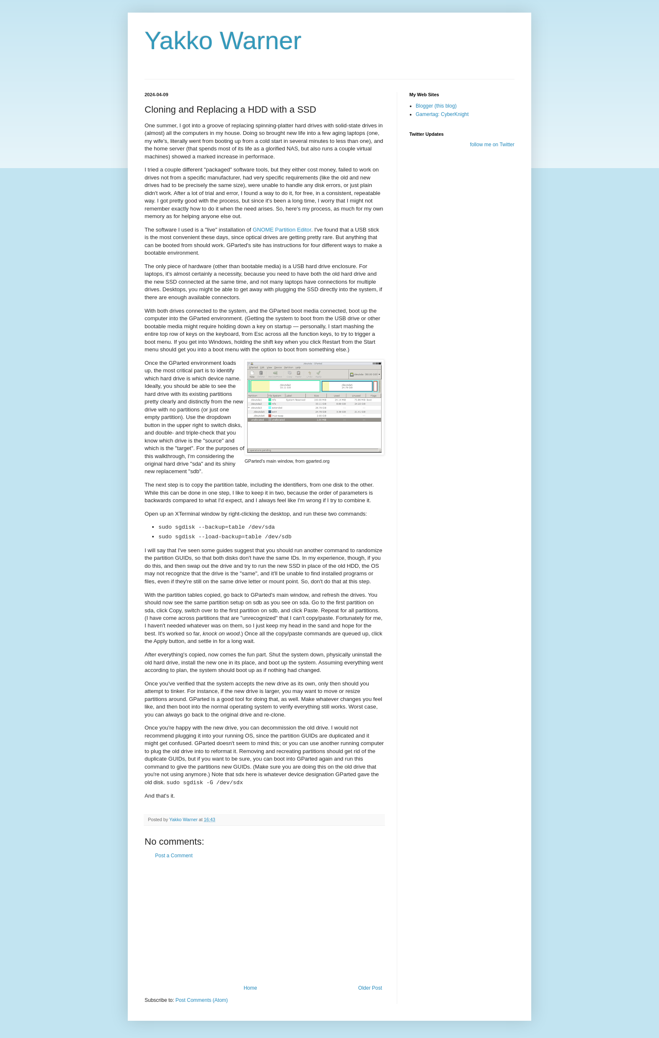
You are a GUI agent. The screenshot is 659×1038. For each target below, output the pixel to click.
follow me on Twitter (492, 145)
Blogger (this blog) (436, 106)
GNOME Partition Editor (282, 230)
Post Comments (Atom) (201, 1000)
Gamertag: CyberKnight (442, 114)
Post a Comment (173, 856)
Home (250, 988)
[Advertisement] (264, 922)
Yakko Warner (223, 40)
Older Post (370, 988)
